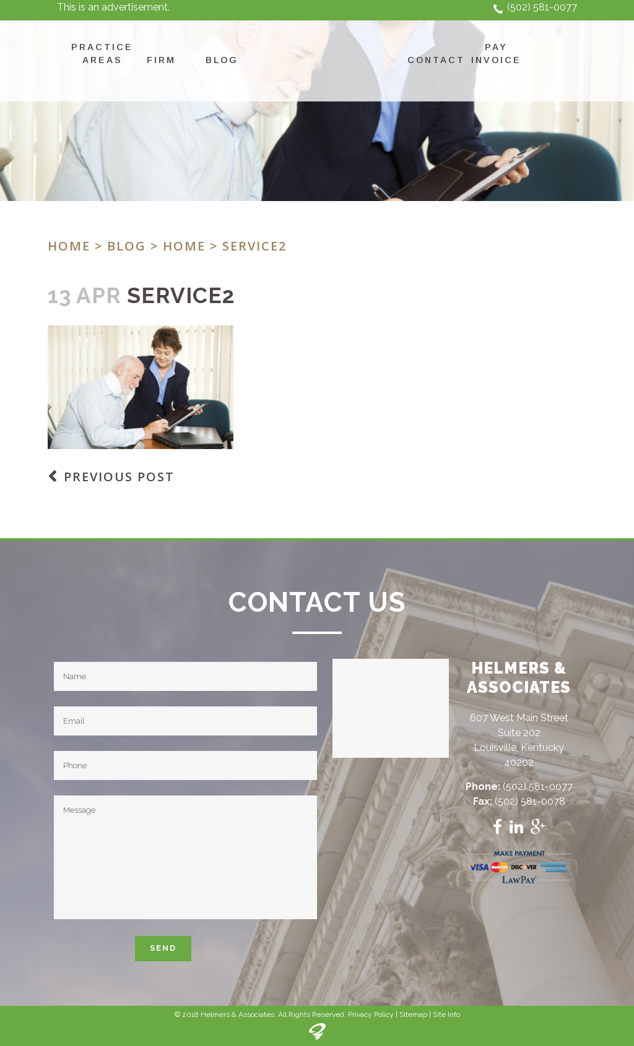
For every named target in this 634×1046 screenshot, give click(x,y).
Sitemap (413, 1014)
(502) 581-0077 (542, 7)
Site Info (446, 1014)
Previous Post (119, 476)
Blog (126, 246)
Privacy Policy (371, 1014)
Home (69, 246)
